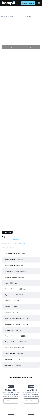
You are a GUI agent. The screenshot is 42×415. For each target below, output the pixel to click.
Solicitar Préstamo (10, 401)
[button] (39, 3)
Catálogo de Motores (8, 16)
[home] (8, 3)
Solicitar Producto (28, 3)
